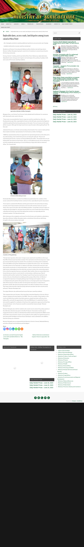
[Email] (19, 328)
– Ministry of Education (63, 358)
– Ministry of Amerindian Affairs (65, 354)
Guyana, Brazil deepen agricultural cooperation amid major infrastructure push (66, 43)
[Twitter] (10, 328)
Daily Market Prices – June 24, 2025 (65, 119)
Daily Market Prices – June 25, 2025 (65, 117)
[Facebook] (4, 328)
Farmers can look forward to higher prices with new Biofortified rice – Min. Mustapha (13, 336)
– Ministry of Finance (62, 360)
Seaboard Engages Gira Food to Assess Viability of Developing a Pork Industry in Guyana (66, 92)
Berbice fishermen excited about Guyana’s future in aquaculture (40, 335)
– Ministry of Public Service (64, 382)
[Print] (22, 328)
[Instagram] (7, 328)
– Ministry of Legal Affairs (63, 375)
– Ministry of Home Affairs (64, 365)
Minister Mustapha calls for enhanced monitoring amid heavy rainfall (65, 55)
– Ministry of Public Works (64, 384)
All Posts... (55, 106)
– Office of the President (63, 350)
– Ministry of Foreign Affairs (64, 362)
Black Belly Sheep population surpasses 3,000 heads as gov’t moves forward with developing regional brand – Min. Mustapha (66, 79)
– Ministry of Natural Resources (65, 381)
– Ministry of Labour (62, 373)
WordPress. (80, 400)
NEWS (7, 31)
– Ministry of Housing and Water (65, 367)
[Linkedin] (13, 328)
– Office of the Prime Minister (64, 352)
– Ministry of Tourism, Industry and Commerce (69, 386)
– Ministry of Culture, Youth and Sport (67, 356)
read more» (64, 51)
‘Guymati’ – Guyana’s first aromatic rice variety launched (66, 66)
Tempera (74, 400)
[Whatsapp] (16, 328)
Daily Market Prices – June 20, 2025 (65, 122)
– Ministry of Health (62, 363)
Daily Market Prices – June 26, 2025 (65, 115)
